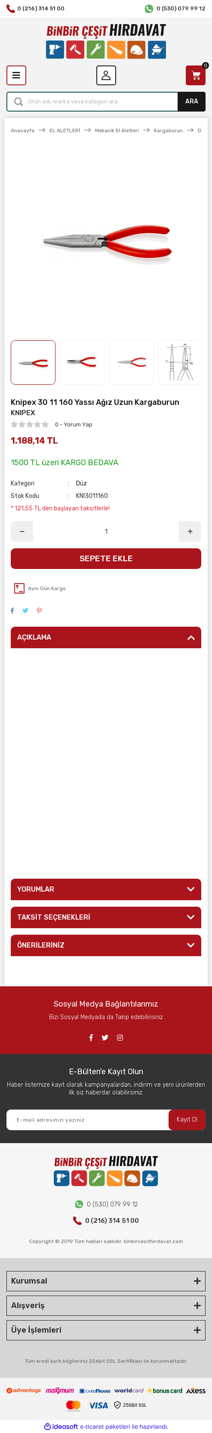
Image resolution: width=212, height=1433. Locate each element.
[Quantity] (106, 531)
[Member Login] (106, 75)
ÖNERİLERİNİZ (41, 945)
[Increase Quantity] (190, 531)
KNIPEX (23, 413)
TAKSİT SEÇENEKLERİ (53, 917)
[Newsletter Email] (106, 1120)
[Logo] (106, 41)
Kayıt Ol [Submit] (187, 1119)
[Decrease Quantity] (22, 531)
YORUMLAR (35, 889)
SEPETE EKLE (106, 558)
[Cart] (196, 75)
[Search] (106, 102)
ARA (191, 101)
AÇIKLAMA (34, 637)
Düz (81, 483)
